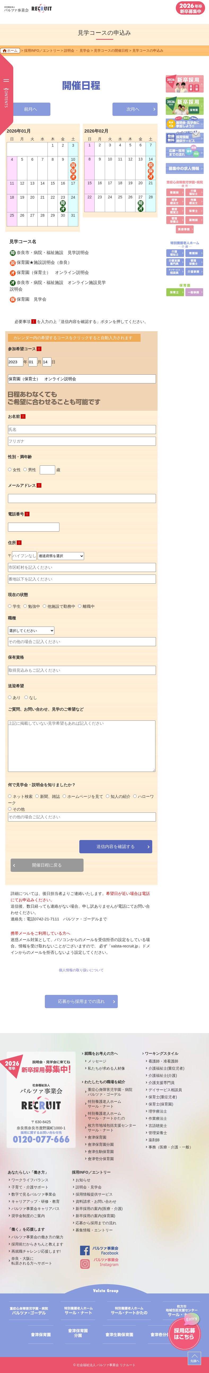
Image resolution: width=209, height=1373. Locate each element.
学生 (14, 606)
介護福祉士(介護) (163, 1075)
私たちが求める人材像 (106, 1068)
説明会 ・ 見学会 (77, 51)
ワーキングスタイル (161, 1053)
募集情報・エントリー (94, 1230)
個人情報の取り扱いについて (81, 970)
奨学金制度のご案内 (28, 1216)
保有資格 (16, 657)
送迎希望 (16, 686)
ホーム (12, 51)
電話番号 (18, 514)
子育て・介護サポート (30, 1187)
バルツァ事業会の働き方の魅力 (37, 1237)
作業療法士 (158, 1118)
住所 (14, 542)
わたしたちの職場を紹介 (104, 1082)
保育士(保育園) (161, 1104)
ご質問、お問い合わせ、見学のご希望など (46, 709)
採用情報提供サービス (94, 1194)
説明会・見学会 (89, 1187)
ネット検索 (20, 796)
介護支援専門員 (162, 1083)
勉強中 (31, 606)
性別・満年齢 (20, 456)
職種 (12, 618)
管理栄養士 (158, 1133)
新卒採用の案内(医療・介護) (99, 1208)
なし (30, 697)
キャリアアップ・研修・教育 (35, 1201)
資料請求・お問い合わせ (96, 1201)
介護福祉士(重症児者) (166, 1068)
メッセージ (97, 1061)
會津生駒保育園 (101, 1151)
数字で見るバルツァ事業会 (33, 1194)
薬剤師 (154, 1140)
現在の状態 (18, 594)
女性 (14, 469)
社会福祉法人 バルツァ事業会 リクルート (106, 1365)
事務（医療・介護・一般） (171, 1147)
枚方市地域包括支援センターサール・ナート (112, 1127)
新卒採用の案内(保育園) (95, 1216)
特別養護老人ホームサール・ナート (104, 1103)
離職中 (86, 606)
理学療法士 (158, 1111)
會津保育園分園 (101, 1144)
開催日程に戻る (47, 865)
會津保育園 (97, 1137)
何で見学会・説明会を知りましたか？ (42, 784)
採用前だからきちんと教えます (37, 1244)
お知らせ (83, 1180)
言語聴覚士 (158, 1125)
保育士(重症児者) (163, 1097)
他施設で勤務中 (59, 606)
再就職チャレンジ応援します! (36, 1251)
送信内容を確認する (116, 846)
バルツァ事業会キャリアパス (35, 1208)
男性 (29, 469)
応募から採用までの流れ (81, 1001)
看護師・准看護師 (163, 1061)
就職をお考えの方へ (101, 1053)
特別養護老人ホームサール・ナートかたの (106, 1115)
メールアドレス (24, 485)
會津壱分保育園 (101, 1159)
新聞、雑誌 (47, 796)
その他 (16, 809)
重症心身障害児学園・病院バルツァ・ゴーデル (110, 1091)
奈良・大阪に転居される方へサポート (31, 1260)
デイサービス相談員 (165, 1090)
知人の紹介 (118, 796)
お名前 (16, 416)
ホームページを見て (83, 796)
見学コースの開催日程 (111, 51)
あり (14, 697)
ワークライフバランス (30, 1180)
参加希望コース (24, 349)
